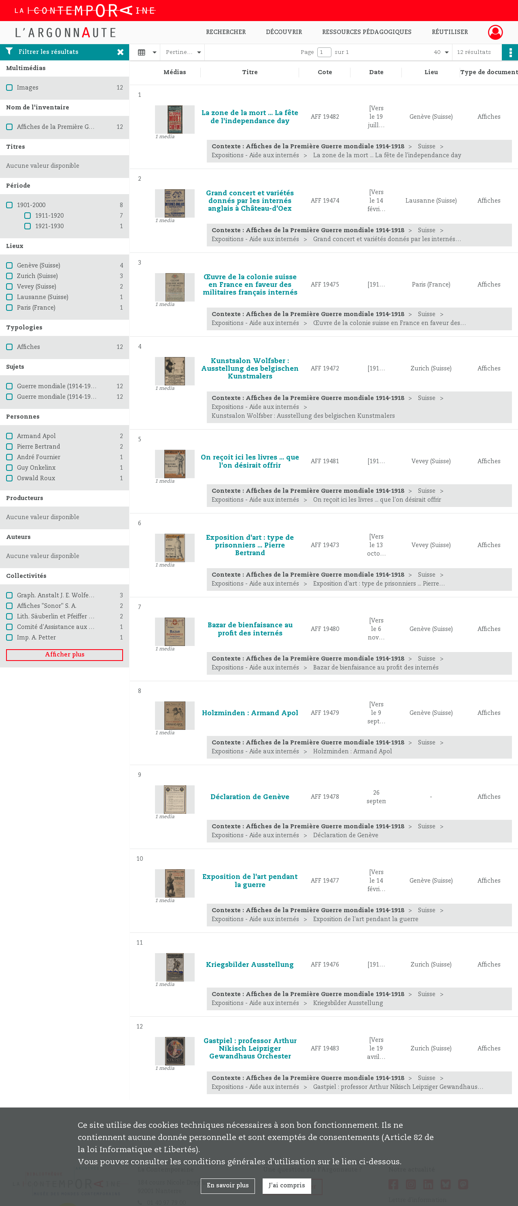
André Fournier (38, 457)
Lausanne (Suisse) (42, 297)
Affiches (28, 347)
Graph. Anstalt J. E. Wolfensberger (65, 596)
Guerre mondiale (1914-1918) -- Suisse (70, 397)
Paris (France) (36, 308)
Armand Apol (36, 436)
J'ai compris (287, 1186)
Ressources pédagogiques (367, 32)
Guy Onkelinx (36, 468)
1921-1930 (49, 226)
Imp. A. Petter (36, 638)
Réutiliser (450, 32)
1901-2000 (31, 205)
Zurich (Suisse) (37, 276)
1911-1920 (49, 216)
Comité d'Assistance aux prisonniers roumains (83, 627)
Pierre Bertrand (38, 447)
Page (307, 52)
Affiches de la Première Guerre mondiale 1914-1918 (90, 127)
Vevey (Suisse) (36, 287)
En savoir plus (228, 1186)
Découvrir (284, 32)
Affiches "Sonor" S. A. (46, 606)
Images (27, 88)
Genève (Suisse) (38, 266)
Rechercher (226, 32)
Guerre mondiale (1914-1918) (58, 386)
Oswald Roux (36, 478)
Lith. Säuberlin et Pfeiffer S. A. (58, 617)
